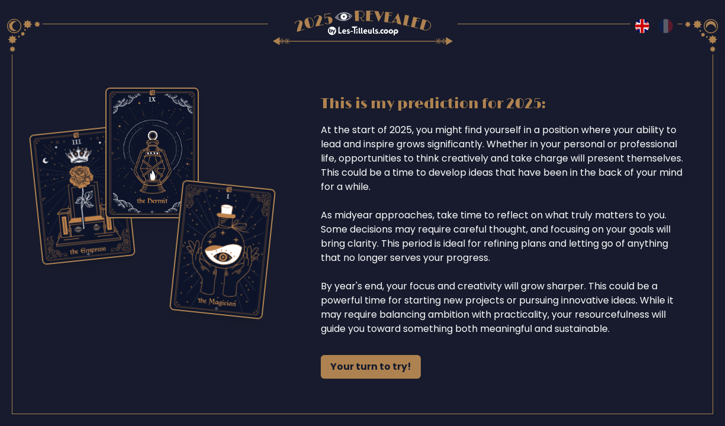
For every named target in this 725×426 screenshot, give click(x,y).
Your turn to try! (370, 366)
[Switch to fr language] (666, 26)
